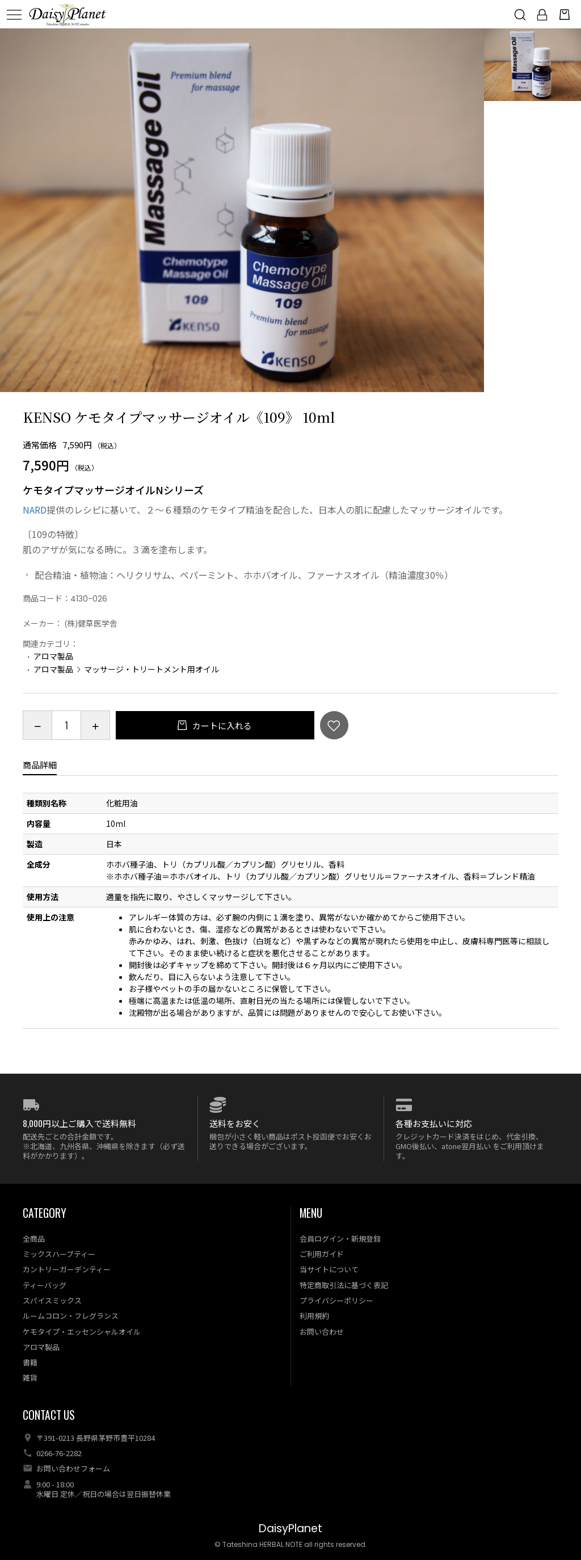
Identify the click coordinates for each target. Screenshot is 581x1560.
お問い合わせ (322, 1331)
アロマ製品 (53, 656)
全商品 (34, 1238)
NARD (35, 509)
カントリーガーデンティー (67, 1269)
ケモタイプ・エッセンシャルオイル (82, 1331)
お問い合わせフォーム (73, 1468)
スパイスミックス (52, 1300)
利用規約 (314, 1315)
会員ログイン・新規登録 (340, 1238)
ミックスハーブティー (59, 1253)
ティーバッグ (44, 1285)
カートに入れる (221, 725)
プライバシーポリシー (336, 1300)
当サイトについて (329, 1269)
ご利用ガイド (322, 1253)
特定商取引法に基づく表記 (344, 1285)
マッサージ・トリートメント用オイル (151, 669)
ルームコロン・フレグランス (71, 1315)
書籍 (30, 1362)
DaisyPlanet (290, 1528)
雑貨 (30, 1377)
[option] (242, 210)
